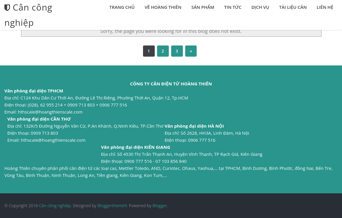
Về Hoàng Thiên (162, 7)
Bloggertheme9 (112, 205)
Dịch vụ (260, 7)
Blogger (159, 205)
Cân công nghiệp (55, 205)
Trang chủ (122, 7)
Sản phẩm (202, 7)
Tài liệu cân (293, 7)
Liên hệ (325, 7)
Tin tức (232, 7)
